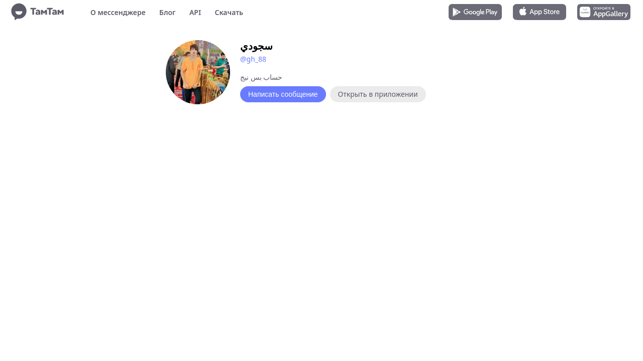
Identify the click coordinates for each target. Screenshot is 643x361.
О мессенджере (118, 12)
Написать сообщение (283, 94)
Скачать (229, 12)
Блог (167, 12)
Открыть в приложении (378, 94)
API (195, 12)
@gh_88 (253, 59)
